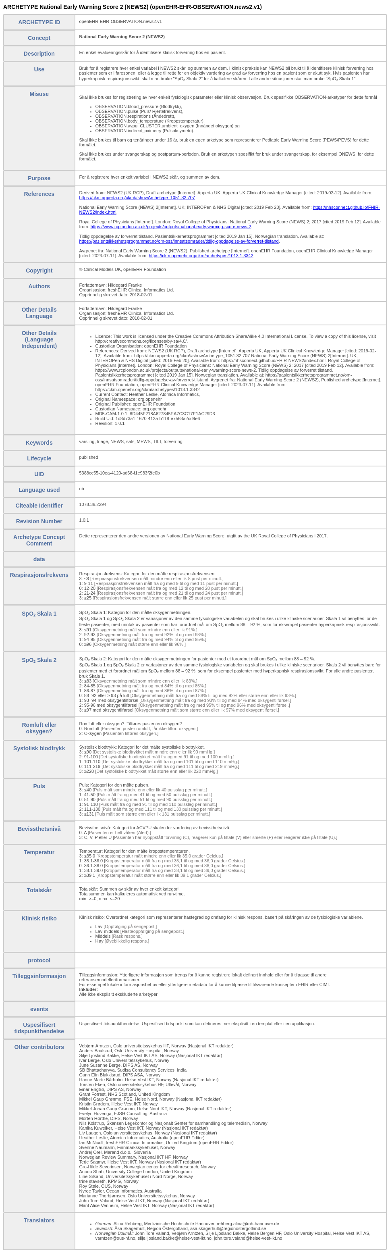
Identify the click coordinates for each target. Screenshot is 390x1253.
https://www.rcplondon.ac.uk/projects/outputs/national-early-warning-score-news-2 (171, 226)
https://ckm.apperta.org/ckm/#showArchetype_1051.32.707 (137, 197)
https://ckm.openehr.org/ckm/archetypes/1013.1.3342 (201, 255)
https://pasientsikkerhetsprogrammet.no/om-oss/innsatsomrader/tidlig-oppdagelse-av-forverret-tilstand (179, 241)
